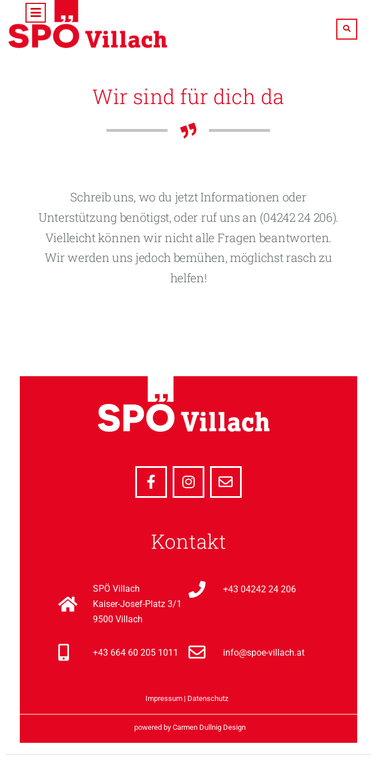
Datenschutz (207, 698)
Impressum (163, 698)
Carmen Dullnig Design (209, 727)
